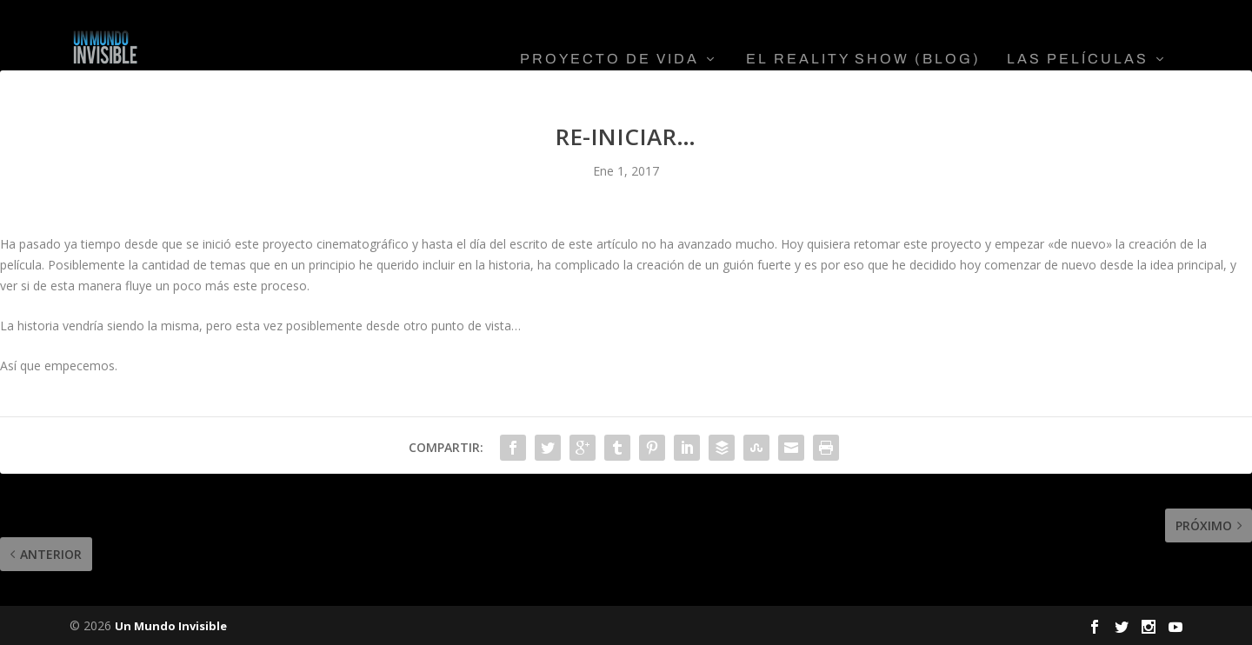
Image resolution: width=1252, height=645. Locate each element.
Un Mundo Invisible (171, 625)
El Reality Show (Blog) (863, 35)
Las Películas (1078, 35)
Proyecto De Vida (609, 35)
